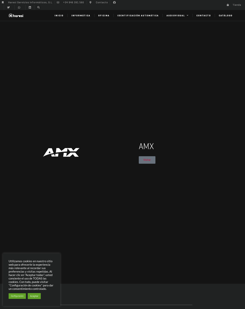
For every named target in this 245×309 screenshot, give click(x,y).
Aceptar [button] (34, 296)
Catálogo (226, 15)
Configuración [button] (17, 296)
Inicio (59, 15)
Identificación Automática (138, 15)
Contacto (203, 15)
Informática (80, 15)
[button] (114, 2)
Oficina (103, 15)
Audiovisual (178, 15)
